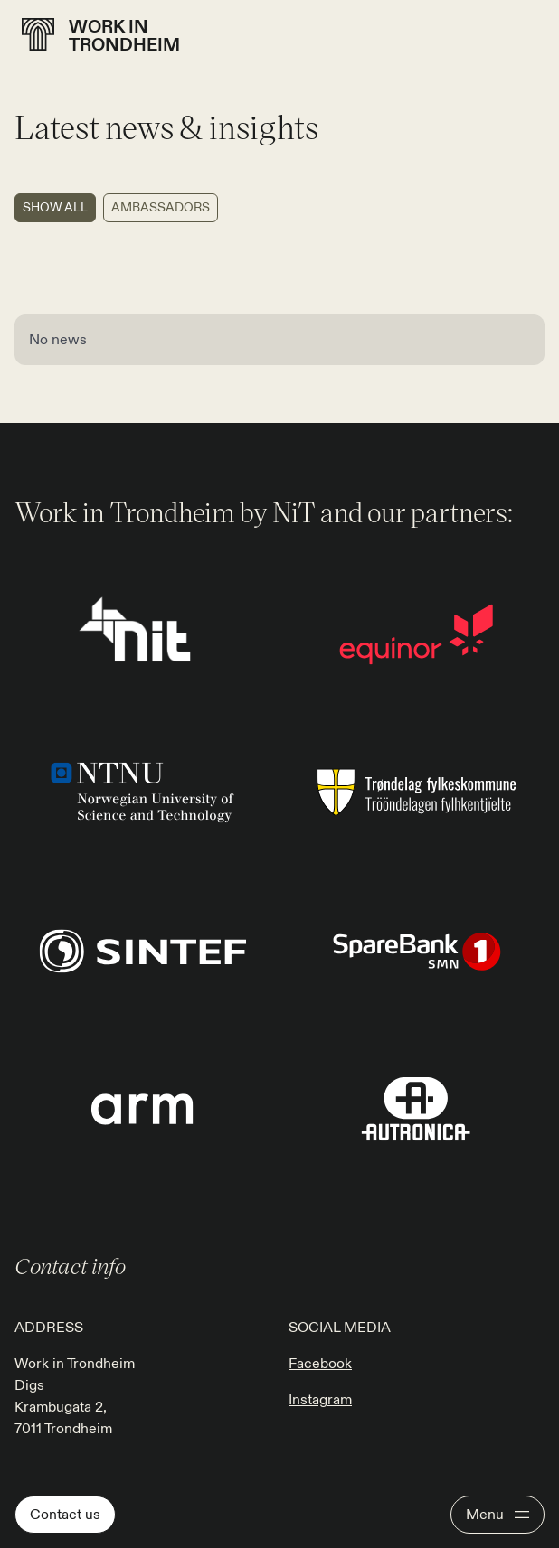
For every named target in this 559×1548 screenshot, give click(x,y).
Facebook (320, 1364)
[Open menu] (497, 1515)
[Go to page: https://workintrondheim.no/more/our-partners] (417, 634)
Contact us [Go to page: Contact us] (65, 1515)
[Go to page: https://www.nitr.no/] (142, 634)
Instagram (320, 1400)
